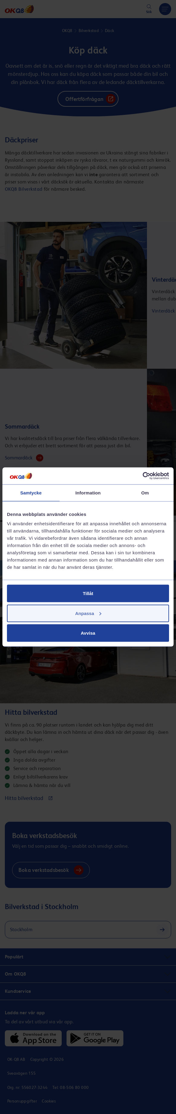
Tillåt (88, 593)
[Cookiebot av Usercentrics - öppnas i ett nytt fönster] (142, 476)
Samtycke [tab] (31, 492)
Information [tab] (88, 492)
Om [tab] (145, 492)
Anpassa (88, 613)
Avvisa (88, 633)
